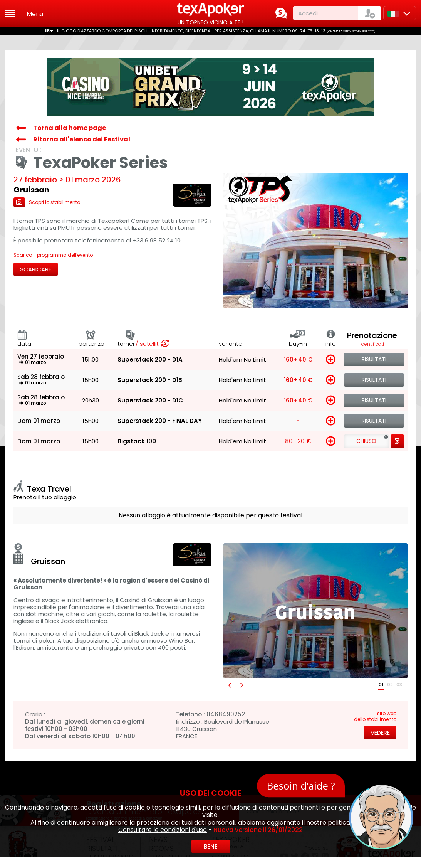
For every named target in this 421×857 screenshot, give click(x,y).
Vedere (380, 733)
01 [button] (381, 684)
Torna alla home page (69, 127)
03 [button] (399, 684)
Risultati (374, 359)
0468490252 (225, 714)
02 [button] (390, 684)
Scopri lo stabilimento (46, 202)
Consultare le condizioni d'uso (162, 829)
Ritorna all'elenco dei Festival (81, 139)
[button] (229, 685)
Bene (211, 846)
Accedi (308, 13)
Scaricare (35, 269)
